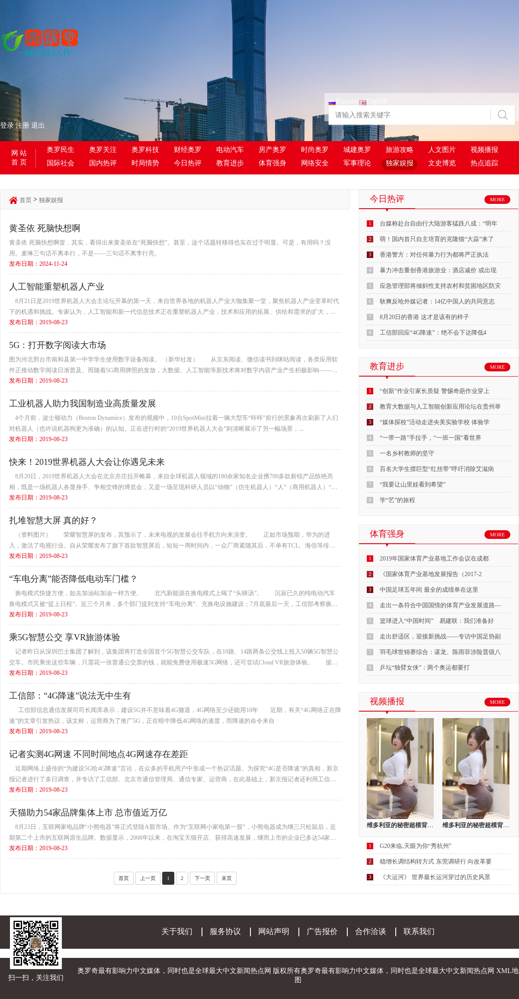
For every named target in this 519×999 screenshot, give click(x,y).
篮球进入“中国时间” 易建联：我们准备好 (437, 621)
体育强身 (272, 163)
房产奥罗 (272, 149)
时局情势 (145, 163)
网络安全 (315, 163)
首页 (25, 200)
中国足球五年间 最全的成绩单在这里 (429, 590)
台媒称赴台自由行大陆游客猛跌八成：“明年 (438, 223)
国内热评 (103, 163)
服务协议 (225, 931)
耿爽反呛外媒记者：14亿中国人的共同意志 (437, 301)
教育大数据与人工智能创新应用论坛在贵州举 (440, 406)
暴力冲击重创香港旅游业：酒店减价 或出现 (438, 270)
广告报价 (322, 931)
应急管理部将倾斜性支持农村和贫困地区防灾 (440, 286)
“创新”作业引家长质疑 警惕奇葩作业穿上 (435, 391)
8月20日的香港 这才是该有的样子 (424, 317)
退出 (38, 125)
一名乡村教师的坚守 (407, 453)
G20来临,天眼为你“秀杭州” (416, 846)
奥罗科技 (145, 149)
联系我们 (419, 931)
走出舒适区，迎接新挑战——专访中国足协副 (440, 636)
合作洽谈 (370, 931)
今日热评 (188, 163)
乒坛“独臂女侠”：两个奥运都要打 (425, 667)
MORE (497, 200)
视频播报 (484, 149)
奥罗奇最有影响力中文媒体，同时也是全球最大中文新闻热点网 (397, 970)
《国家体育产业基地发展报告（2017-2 (431, 574)
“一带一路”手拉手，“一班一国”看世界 (430, 438)
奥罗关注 (103, 149)
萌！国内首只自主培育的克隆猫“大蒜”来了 (437, 239)
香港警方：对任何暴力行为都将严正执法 (434, 254)
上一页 (148, 878)
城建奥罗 (357, 149)
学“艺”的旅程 (397, 500)
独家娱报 (399, 163)
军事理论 (357, 163)
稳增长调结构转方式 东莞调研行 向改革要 (436, 861)
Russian (343, 101)
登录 (7, 125)
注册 (22, 125)
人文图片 (442, 149)
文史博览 (442, 163)
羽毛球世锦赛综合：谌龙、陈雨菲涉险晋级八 (440, 652)
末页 (226, 878)
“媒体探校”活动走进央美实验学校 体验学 (435, 422)
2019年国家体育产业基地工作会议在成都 (434, 558)
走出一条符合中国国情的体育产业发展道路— (440, 605)
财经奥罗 (188, 149)
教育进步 (230, 163)
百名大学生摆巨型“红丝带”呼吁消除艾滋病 (437, 469)
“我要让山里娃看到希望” (412, 484)
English (373, 101)
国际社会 (60, 163)
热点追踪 (484, 163)
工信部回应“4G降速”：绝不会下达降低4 (433, 332)
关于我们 (176, 931)
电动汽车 (230, 149)
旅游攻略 (399, 149)
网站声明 (273, 931)
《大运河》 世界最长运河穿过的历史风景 (435, 877)
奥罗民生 (60, 149)
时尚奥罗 (315, 149)
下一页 (202, 878)
